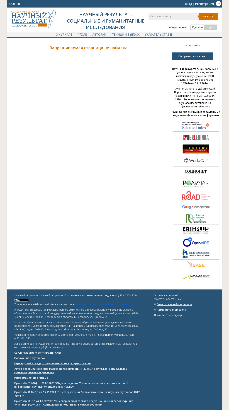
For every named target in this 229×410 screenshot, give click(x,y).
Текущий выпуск (126, 35)
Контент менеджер (169, 315)
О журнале (64, 35)
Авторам (99, 35)
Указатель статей (159, 35)
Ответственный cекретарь (174, 304)
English (211, 27)
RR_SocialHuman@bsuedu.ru (110, 334)
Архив (82, 35)
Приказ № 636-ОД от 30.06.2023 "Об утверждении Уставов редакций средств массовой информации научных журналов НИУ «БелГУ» (71, 384)
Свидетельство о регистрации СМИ (37, 352)
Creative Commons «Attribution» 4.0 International (104, 304)
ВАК (207, 106)
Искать (208, 16)
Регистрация (204, 4)
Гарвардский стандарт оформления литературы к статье (52, 363)
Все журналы (191, 45)
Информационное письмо (31, 377)
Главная (15, 4)
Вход (188, 4)
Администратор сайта (171, 309)
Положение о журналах (29, 358)
